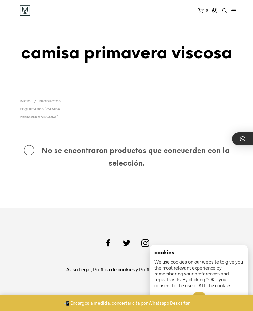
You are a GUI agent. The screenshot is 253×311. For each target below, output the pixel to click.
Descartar (180, 303)
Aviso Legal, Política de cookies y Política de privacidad (126, 269)
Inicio (25, 101)
